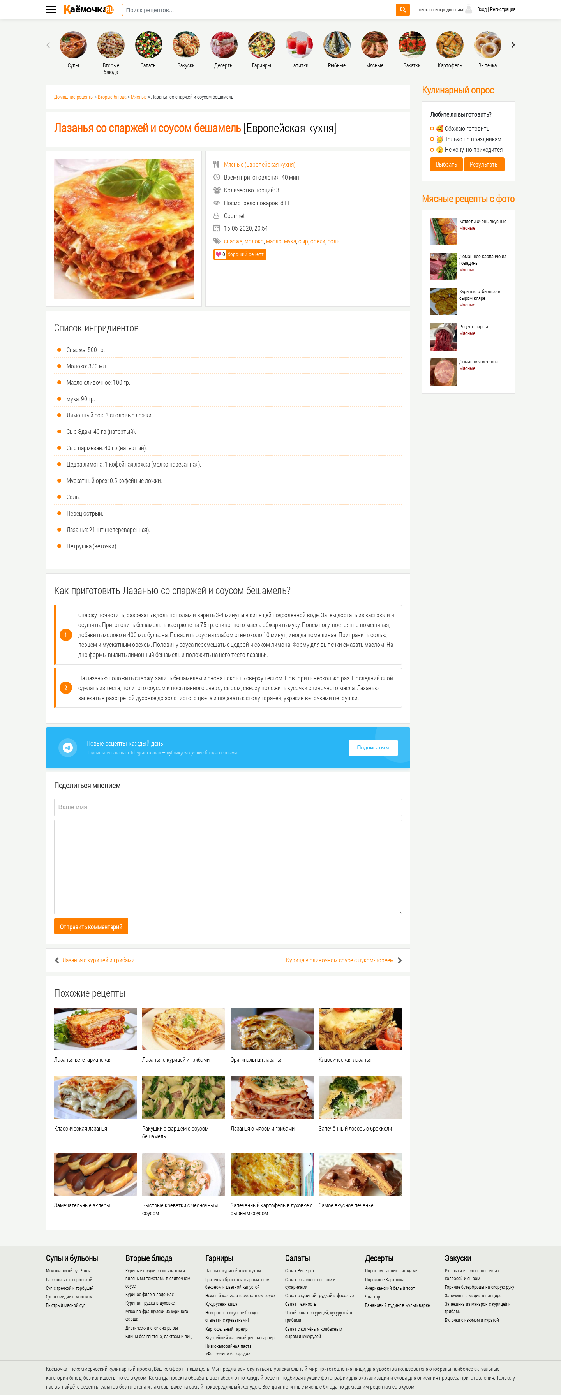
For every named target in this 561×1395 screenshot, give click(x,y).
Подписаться (373, 747)
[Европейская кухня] (195, 127)
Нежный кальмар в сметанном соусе (240, 1295)
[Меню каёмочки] (51, 10)
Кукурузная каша (221, 1304)
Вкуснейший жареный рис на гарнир (240, 1337)
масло (274, 241)
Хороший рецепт (239, 254)
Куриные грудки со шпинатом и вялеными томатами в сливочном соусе (157, 1277)
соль (333, 241)
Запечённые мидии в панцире (473, 1295)
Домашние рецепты (74, 96)
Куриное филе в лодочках (149, 1294)
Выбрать (446, 164)
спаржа (233, 241)
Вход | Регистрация (489, 9)
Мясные (139, 96)
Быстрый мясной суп (66, 1305)
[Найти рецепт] (403, 10)
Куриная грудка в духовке (150, 1303)
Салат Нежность (300, 1304)
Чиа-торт (373, 1296)
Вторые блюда (112, 96)
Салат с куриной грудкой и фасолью (319, 1295)
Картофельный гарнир (226, 1329)
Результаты (484, 164)
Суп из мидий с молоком (69, 1296)
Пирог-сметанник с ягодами (391, 1270)
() (254, 164)
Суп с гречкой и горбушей (70, 1288)
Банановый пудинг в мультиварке (397, 1305)
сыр (303, 241)
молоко (254, 241)
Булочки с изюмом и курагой (472, 1320)
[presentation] (49, 45)
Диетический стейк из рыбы (151, 1328)
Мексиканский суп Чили (68, 1270)
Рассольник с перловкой (69, 1279)
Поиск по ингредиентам (439, 9)
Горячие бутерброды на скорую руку (479, 1287)
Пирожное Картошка (384, 1279)
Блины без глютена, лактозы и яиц (158, 1336)
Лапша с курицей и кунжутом (233, 1270)
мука (290, 241)
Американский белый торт (390, 1288)
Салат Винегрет (299, 1270)
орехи (317, 241)
